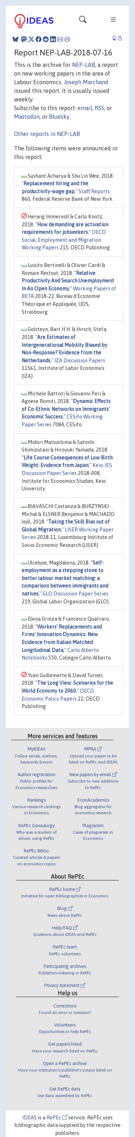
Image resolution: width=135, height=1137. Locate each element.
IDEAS (29, 1117)
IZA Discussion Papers (79, 360)
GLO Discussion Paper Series (75, 594)
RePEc (56, 1117)
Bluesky (59, 116)
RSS (99, 108)
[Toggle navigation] (83, 21)
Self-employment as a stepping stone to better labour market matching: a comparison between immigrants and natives (65, 578)
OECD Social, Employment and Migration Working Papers (64, 239)
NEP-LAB (83, 65)
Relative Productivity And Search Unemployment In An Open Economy (68, 280)
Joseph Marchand (86, 82)
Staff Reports (94, 191)
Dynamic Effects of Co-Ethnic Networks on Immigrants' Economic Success (66, 409)
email (84, 108)
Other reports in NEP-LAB (47, 134)
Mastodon (27, 116)
